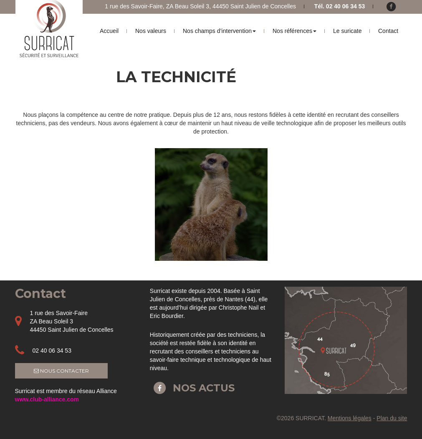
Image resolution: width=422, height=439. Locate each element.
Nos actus (192, 388)
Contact (388, 31)
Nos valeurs (150, 31)
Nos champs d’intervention (219, 31)
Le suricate (347, 31)
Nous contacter (61, 371)
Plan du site (392, 418)
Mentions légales (349, 418)
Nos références (294, 31)
